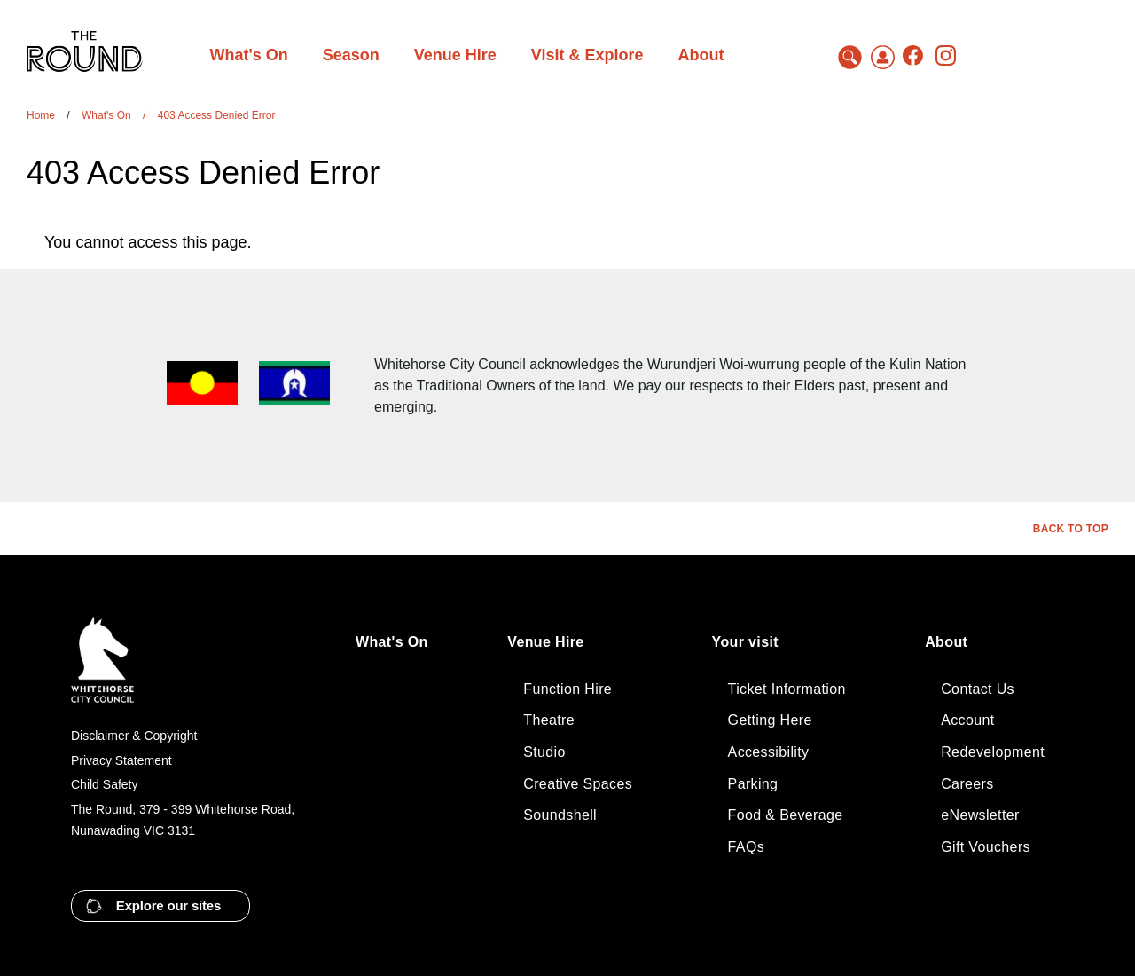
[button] (160, 906)
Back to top (1070, 529)
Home (41, 115)
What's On (106, 115)
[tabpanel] (515, 242)
